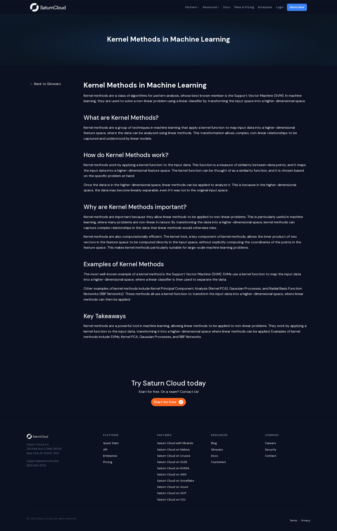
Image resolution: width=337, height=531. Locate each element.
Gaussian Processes (245, 288)
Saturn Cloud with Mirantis (175, 443)
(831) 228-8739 (36, 465)
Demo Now (297, 7)
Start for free (168, 402)
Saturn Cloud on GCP (171, 493)
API (105, 449)
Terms (293, 520)
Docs (226, 7)
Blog (214, 443)
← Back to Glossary (45, 84)
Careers (270, 443)
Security (270, 449)
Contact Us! (189, 391)
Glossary (217, 449)
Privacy (305, 520)
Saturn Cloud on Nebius (173, 449)
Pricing (107, 462)
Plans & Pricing (244, 7)
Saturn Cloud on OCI (171, 499)
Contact (270, 456)
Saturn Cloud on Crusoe (173, 456)
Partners (191, 7)
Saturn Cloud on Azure (172, 487)
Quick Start (111, 443)
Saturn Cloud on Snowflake (175, 481)
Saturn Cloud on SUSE (172, 462)
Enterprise (264, 7)
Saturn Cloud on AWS (172, 474)
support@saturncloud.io (43, 461)
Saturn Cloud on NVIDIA (173, 468)
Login (279, 7)
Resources (209, 7)
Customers (218, 462)
